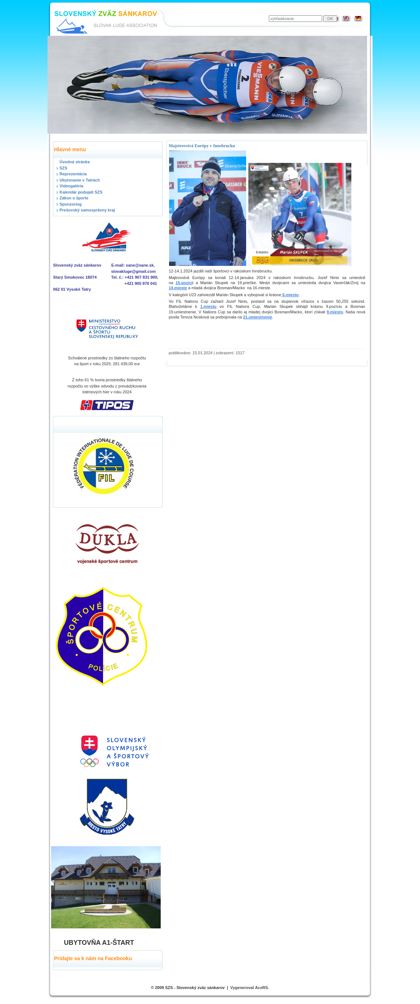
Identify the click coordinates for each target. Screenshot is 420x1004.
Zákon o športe (74, 198)
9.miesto (335, 312)
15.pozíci (184, 282)
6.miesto (290, 295)
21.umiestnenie (257, 317)
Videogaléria (71, 186)
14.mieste (178, 288)
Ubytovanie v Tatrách (80, 180)
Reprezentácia (73, 174)
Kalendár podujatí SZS (81, 192)
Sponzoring (71, 204)
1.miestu (208, 306)
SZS (63, 168)
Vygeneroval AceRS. (249, 987)
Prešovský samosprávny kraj (87, 210)
